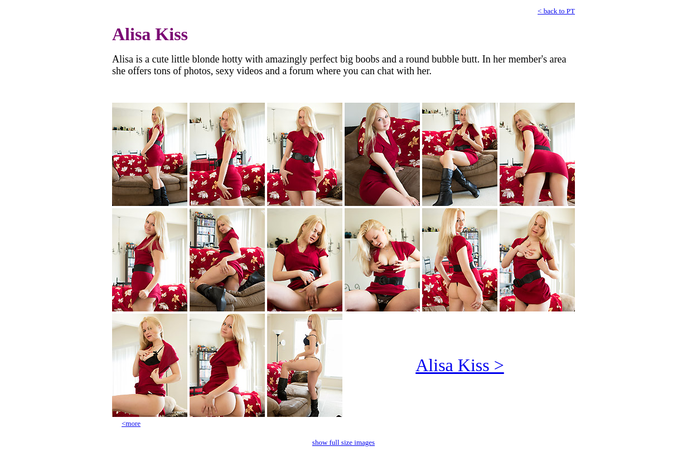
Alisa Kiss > (459, 365)
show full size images (343, 442)
